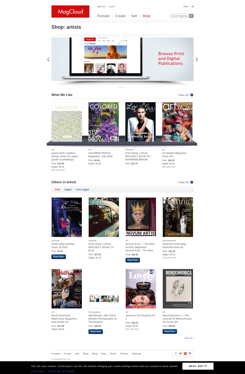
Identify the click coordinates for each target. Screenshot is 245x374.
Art (52, 150)
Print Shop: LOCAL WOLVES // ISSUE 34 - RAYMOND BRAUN (138, 156)
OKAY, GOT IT (198, 366)
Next (196, 60)
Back (48, 60)
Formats (103, 16)
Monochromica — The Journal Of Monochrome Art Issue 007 (177, 318)
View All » (189, 338)
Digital (68, 189)
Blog (94, 353)
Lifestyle (129, 150)
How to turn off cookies (61, 371)
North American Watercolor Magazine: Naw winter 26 (64, 318)
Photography (95, 312)
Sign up (101, 6)
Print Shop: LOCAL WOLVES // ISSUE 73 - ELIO (102, 247)
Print (57, 189)
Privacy (124, 353)
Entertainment (169, 240)
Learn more (37, 371)
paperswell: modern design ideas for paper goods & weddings (64, 156)
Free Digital (82, 189)
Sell (134, 16)
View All (186, 94)
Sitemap (136, 353)
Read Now (58, 256)
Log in (112, 6)
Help (185, 6)
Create (120, 16)
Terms (113, 353)
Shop (146, 16)
